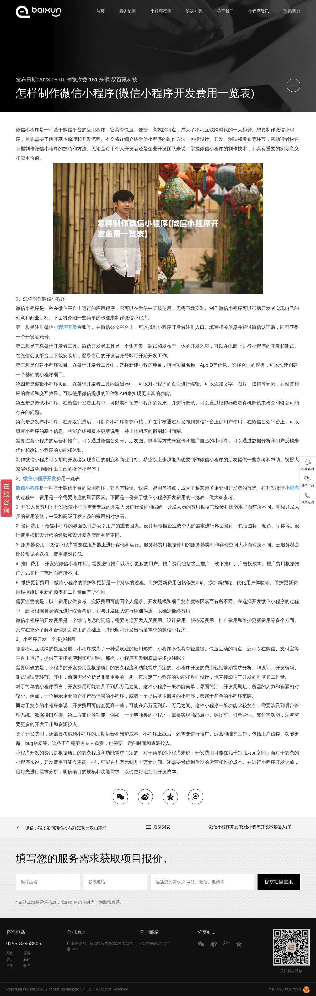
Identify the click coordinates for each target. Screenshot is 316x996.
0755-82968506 (23, 943)
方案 (10, 965)
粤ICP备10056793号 (285, 989)
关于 (10, 959)
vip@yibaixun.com (155, 943)
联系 (27, 965)
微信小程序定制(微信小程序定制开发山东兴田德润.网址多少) (67, 827)
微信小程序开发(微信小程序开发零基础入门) (250, 827)
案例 (10, 953)
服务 (27, 953)
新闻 (27, 959)
